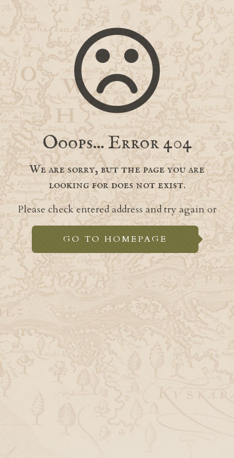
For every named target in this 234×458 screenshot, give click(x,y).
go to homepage (115, 239)
